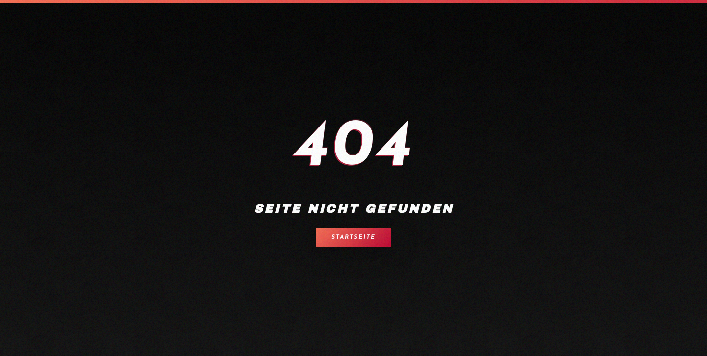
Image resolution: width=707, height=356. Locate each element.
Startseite (353, 237)
